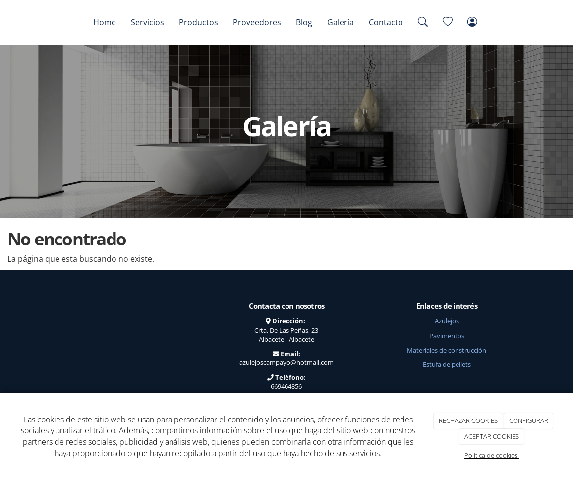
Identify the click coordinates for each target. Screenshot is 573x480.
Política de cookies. (491, 455)
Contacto (386, 22)
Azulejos (447, 320)
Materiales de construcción (446, 350)
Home (104, 22)
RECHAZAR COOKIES (468, 420)
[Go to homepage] (52, 22)
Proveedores (257, 22)
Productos (198, 22)
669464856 (286, 386)
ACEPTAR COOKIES (491, 436)
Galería (340, 22)
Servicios (147, 22)
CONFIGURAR (528, 420)
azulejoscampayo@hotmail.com (286, 362)
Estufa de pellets (447, 364)
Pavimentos (446, 335)
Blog (304, 22)
